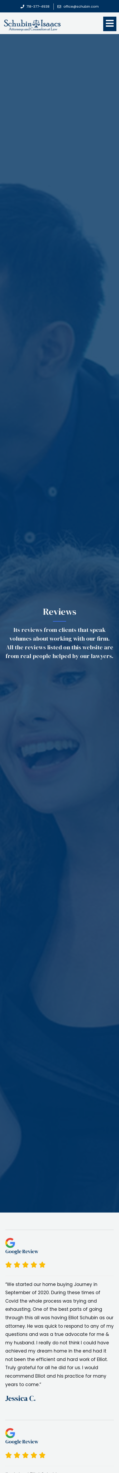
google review (21, 1251)
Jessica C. (20, 1398)
